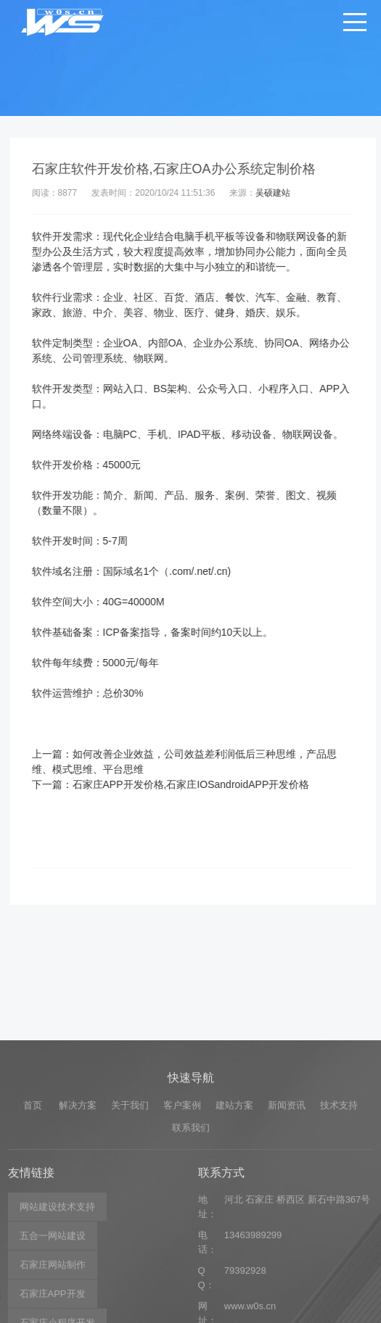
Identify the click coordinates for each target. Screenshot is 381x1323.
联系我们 (191, 1211)
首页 (32, 1190)
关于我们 (130, 1190)
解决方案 (78, 1190)
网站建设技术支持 (57, 1291)
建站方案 (234, 1190)
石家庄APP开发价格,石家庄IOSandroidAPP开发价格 (199, 784)
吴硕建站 (281, 193)
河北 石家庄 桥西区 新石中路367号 (297, 1284)
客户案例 (182, 1190)
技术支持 (339, 1190)
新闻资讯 (287, 1190)
